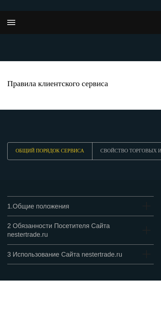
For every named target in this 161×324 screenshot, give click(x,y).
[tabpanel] (80, 230)
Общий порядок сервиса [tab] (50, 150)
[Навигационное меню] (11, 22)
